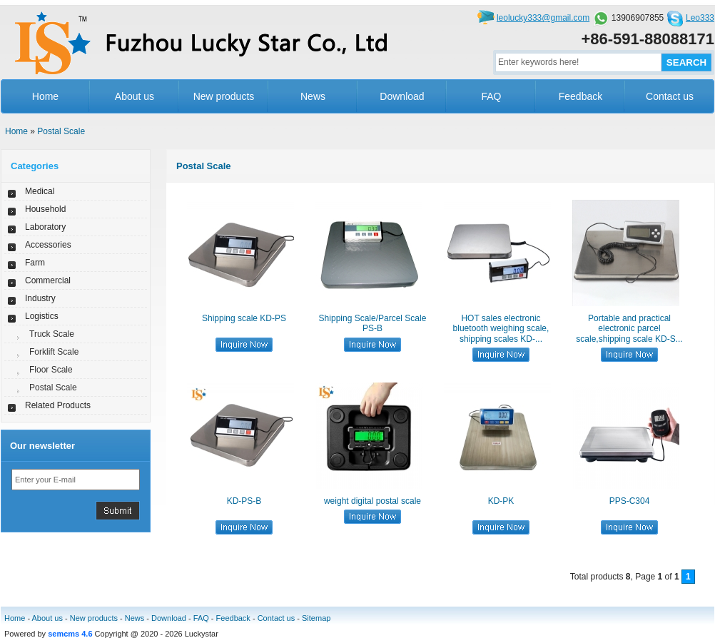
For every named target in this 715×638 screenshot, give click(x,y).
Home (45, 96)
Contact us (670, 96)
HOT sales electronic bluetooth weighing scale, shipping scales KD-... (501, 328)
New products (224, 96)
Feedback (580, 96)
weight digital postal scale (372, 501)
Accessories (48, 245)
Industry (40, 298)
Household (45, 209)
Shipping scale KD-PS (244, 318)
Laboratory (45, 227)
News (312, 96)
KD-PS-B (244, 501)
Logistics (42, 316)
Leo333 (700, 18)
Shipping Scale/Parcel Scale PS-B (373, 323)
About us (134, 96)
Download (402, 96)
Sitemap (316, 618)
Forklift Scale (53, 352)
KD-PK (501, 501)
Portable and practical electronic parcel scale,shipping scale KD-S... (629, 328)
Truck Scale (51, 334)
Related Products (58, 405)
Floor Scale (51, 370)
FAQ (491, 96)
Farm (35, 263)
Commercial (48, 280)
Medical (39, 191)
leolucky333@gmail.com (543, 18)
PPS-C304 (629, 501)
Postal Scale (61, 131)
